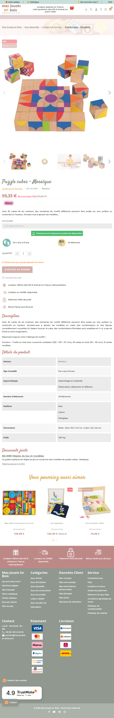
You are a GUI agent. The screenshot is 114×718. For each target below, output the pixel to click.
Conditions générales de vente (99, 600)
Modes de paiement (97, 590)
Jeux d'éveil (36, 578)
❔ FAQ (108, 2)
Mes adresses (65, 593)
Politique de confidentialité (95, 607)
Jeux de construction (41, 590)
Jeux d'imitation (38, 582)
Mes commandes (67, 582)
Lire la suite (7, 221)
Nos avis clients (9, 602)
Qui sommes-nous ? (11, 581)
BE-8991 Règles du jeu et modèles (23, 456)
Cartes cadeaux (9, 598)
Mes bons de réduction (70, 602)
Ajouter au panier (17, 269)
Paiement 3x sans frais (98, 594)
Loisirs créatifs (37, 599)
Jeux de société (38, 594)
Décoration (36, 607)
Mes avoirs (64, 598)
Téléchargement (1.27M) (13, 464)
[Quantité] (23, 253)
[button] (10, 702)
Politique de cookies (97, 613)
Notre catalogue (9, 594)
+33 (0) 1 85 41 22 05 (14, 632)
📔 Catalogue (33, 2)
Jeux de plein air (38, 603)
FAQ (90, 582)
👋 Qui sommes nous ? (88, 2)
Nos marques (8, 590)
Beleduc (46, 188)
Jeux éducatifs (37, 586)
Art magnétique (57, 523)
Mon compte (65, 578)
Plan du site (7, 606)
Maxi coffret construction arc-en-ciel (19, 523)
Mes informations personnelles (67, 588)
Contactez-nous (95, 578)
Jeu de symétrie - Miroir (95, 523)
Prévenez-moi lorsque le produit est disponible (57, 233)
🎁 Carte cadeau (12, 2)
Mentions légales (10, 585)
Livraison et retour (96, 586)
